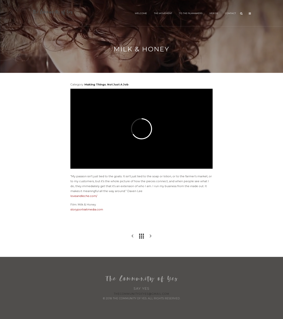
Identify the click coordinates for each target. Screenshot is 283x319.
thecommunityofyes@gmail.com (141, 293)
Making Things (95, 84)
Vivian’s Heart (150, 236)
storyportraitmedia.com (86, 209)
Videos (213, 13)
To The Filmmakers (190, 13)
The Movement (163, 13)
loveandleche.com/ (83, 196)
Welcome (141, 13)
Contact (230, 13)
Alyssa (132, 236)
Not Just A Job (118, 84)
